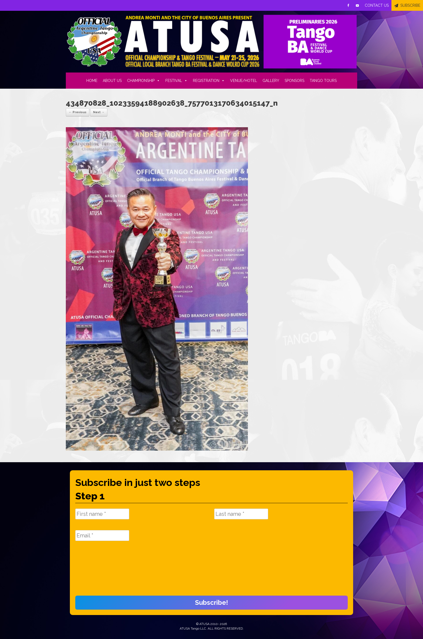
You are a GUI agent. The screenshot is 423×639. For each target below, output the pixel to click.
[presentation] (97, 571)
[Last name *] (241, 514)
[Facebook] (348, 5)
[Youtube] (357, 5)
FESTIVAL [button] (176, 80)
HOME (91, 80)
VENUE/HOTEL (243, 80)
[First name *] (102, 514)
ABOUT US (112, 80)
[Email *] (102, 535)
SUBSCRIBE (410, 5)
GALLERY (270, 80)
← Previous (77, 112)
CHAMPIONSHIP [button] (143, 80)
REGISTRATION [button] (209, 80)
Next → (98, 112)
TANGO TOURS (323, 80)
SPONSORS (294, 80)
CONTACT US (377, 5)
